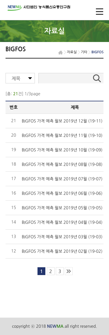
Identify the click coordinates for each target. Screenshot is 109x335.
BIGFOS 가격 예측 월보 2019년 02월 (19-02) (62, 251)
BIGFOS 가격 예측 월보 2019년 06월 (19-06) (62, 193)
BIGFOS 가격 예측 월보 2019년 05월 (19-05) (62, 208)
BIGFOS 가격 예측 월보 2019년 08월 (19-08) (62, 164)
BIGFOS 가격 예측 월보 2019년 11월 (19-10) (62, 135)
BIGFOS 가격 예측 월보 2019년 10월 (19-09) (62, 150)
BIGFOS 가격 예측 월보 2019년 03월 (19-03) (62, 237)
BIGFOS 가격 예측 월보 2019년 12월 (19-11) (62, 121)
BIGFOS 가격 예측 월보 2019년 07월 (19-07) (62, 179)
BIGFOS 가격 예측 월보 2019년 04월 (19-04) (62, 222)
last (69, 271)
